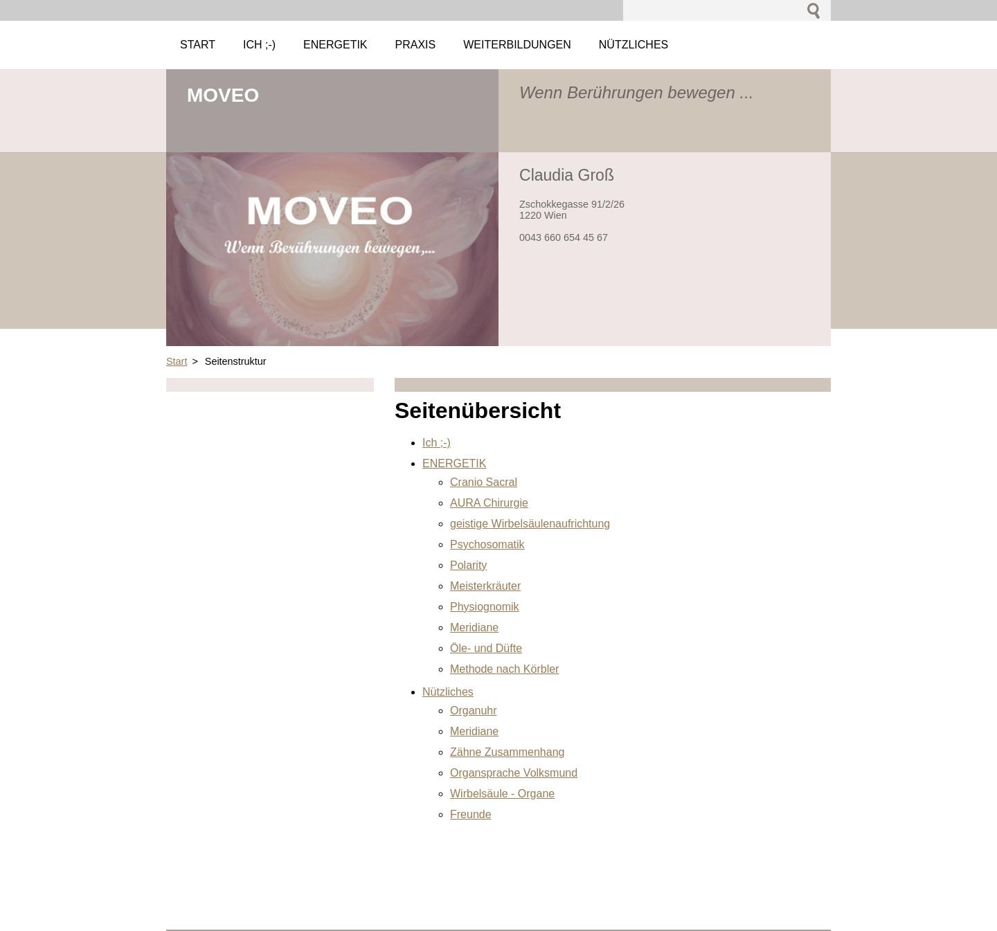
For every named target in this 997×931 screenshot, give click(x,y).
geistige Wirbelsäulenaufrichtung (530, 524)
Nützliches (448, 692)
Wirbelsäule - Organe (502, 793)
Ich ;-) (436, 443)
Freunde (471, 814)
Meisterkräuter (485, 586)
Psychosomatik (487, 544)
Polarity (468, 565)
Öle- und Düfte (486, 648)
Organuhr (473, 710)
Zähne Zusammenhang (507, 752)
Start (176, 361)
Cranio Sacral (483, 482)
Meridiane (474, 627)
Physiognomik (484, 607)
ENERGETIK (454, 463)
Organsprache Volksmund (513, 773)
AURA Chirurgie (489, 503)
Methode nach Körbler (504, 669)
